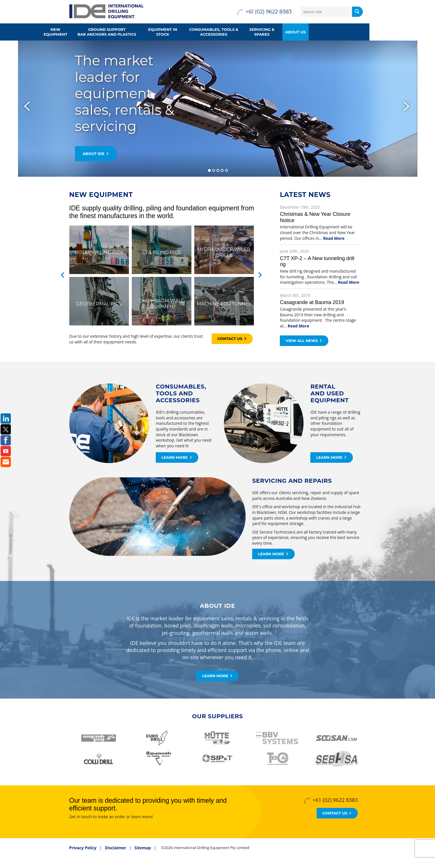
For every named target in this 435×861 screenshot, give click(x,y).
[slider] (217, 109)
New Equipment (88, 32)
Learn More (176, 457)
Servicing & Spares (294, 32)
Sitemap (143, 847)
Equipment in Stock (195, 32)
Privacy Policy (83, 847)
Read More (334, 238)
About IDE (95, 153)
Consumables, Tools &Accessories (246, 32)
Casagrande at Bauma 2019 (312, 302)
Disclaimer (115, 847)
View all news (304, 340)
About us (328, 32)
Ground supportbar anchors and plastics (139, 32)
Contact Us (231, 338)
